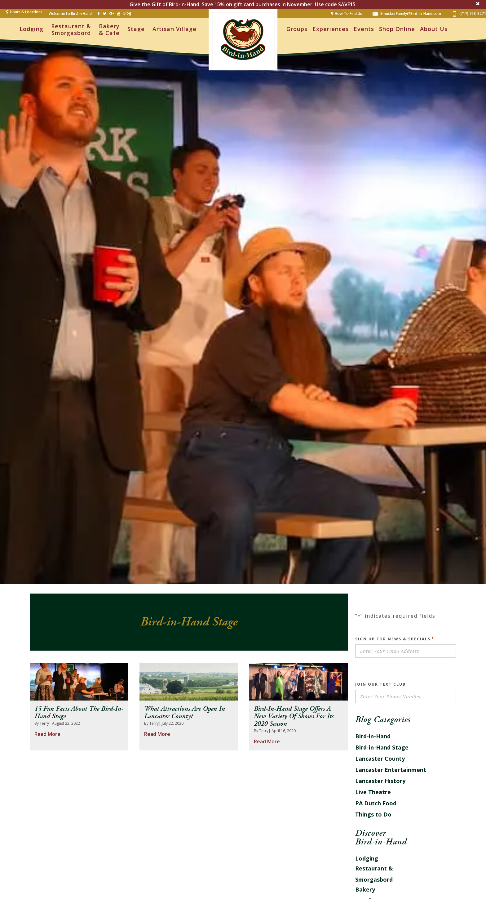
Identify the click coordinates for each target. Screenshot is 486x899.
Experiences (330, 29)
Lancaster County (380, 758)
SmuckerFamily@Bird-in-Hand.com (407, 13)
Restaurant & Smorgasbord (71, 29)
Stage (136, 29)
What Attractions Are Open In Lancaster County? (184, 712)
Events (364, 29)
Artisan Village (174, 29)
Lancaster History (380, 781)
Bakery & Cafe (109, 29)
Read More (47, 734)
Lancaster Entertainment (390, 769)
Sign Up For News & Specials (394, 639)
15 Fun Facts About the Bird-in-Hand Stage (78, 712)
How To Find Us (348, 13)
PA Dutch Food (375, 803)
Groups (296, 29)
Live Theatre (373, 792)
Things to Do (373, 814)
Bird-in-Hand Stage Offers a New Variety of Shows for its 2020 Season (294, 716)
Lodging (31, 29)
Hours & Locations (26, 12)
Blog (127, 13)
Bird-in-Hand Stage (382, 747)
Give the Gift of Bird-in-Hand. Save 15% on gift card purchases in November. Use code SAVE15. (243, 4)
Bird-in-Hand (373, 736)
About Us (434, 29)
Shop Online (397, 29)
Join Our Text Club (380, 684)
